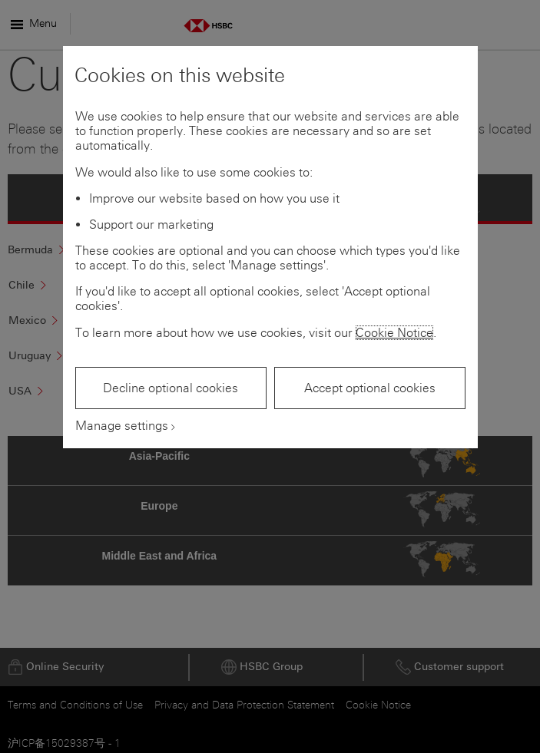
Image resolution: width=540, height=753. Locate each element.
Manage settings (121, 425)
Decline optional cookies (170, 388)
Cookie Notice (394, 332)
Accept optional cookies (370, 388)
